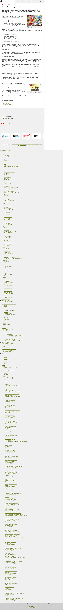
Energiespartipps (7, 195)
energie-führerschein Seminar (9, 339)
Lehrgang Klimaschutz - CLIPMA (11, 484)
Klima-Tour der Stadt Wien (10, 498)
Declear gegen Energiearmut (10, 543)
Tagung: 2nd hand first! (9, 505)
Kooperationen (6, 359)
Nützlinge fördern (7, 235)
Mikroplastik (6, 161)
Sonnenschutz (6, 245)
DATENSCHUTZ (24, 144)
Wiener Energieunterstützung (11, 472)
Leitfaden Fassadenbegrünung (11, 406)
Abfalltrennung (7, 155)
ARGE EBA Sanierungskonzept (11, 435)
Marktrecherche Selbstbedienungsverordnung (14, 408)
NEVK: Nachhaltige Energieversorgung (12, 457)
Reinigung (4, 328)
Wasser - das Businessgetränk (11, 601)
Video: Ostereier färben (9, 423)
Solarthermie (6, 180)
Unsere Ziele (6, 355)
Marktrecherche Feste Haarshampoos (12, 410)
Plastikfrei (6, 165)
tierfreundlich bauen (8, 274)
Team (3, 365)
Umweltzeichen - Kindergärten (11, 595)
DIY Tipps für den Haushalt (9, 191)
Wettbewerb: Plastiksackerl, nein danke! (13, 429)
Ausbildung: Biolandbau (9, 476)
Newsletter (6, 374)
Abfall (3, 154)
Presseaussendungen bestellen (10, 378)
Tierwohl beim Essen (8, 285)
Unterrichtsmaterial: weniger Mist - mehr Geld (14, 516)
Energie (3, 194)
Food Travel (7, 497)
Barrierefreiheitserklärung (34, 144)
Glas (4, 159)
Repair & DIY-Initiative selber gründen (11, 166)
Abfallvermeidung (7, 156)
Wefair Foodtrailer (8, 529)
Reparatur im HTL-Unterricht (10, 499)
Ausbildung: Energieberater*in (11, 478)
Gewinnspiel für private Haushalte (11, 368)
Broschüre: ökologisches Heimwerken (12, 386)
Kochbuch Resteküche (9, 401)
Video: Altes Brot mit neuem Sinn (11, 422)
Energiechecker (8, 440)
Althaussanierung (7, 170)
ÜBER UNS (3, 353)
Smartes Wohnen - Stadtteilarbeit (11, 467)
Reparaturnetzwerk (9, 462)
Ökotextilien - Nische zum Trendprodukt (12, 585)
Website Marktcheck (9, 427)
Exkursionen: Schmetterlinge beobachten (13, 493)
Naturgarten (6, 233)
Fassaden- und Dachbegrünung (10, 231)
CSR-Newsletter (5, 319)
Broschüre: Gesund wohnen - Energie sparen (13, 387)
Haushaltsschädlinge (8, 292)
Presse (21, 145)
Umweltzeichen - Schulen (10, 594)
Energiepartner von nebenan (10, 482)
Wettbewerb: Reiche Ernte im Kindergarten (13, 526)
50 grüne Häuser (8, 540)
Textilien (4, 277)
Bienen (6, 265)
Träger (5, 358)
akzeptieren (31, 606)
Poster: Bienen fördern (9, 415)
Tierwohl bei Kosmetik (8, 288)
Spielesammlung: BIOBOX (10, 502)
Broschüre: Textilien (9, 389)
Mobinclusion (7, 455)
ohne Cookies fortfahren (31, 607)
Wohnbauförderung (7, 183)
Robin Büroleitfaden (9, 588)
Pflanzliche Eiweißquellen (9, 222)
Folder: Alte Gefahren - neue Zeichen (12, 394)
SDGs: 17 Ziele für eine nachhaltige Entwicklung (13, 258)
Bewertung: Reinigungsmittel (10, 567)
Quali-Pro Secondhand (9, 587)
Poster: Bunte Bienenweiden (10, 416)
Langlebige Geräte (8, 452)
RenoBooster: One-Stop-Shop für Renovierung (14, 465)
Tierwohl (4, 284)
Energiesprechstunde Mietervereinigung (13, 442)
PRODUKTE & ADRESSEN (6, 300)
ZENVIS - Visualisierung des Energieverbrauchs (14, 537)
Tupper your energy (9, 468)
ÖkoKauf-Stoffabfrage (9, 310)
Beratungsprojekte (7, 431)
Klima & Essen (6, 248)
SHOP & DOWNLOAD (5, 299)
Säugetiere (6, 273)
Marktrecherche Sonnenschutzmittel (12, 411)
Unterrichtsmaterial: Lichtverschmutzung (13, 510)
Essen (3, 203)
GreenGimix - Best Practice (10, 314)
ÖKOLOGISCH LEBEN (5, 151)
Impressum (19, 144)
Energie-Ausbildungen (8, 334)
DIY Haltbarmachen (7, 186)
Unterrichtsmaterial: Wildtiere (11, 518)
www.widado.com (29, 95)
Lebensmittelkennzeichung (9, 215)
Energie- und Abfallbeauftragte (11, 571)
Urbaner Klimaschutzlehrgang (10, 486)
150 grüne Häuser (8, 434)
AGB (41, 144)
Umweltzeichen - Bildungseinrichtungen (12, 592)
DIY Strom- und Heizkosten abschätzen (11, 192)
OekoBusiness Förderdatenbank (11, 583)
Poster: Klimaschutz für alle (10, 421)
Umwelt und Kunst (8, 508)
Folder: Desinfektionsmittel (10, 397)
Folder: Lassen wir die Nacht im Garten (12, 396)
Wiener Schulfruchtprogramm (11, 530)
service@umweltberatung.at (7, 104)
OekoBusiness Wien (6, 324)
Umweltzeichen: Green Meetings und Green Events (15, 593)
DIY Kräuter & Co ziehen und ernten (11, 187)
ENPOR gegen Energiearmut (10, 544)
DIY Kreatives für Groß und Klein (10, 188)
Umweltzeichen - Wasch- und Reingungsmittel (14, 598)
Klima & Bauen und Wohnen (9, 253)
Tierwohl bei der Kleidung (9, 286)
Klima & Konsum (6, 4)
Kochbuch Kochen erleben (10, 400)
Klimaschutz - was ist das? (9, 256)
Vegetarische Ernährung (8, 224)
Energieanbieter (7, 199)
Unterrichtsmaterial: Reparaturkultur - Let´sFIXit (14, 514)
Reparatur (6, 167)
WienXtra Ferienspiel (9, 527)
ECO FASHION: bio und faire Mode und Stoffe (12, 278)
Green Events (5, 325)
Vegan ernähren (7, 223)
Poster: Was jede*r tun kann (10, 420)
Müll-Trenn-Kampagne (9, 576)
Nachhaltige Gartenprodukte (10, 577)
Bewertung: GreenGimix (9, 566)
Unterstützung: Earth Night (10, 461)
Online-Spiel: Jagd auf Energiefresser (12, 500)
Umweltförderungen (6, 331)
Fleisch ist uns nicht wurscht (9, 208)
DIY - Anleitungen (5, 185)
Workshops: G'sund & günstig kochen (12, 534)
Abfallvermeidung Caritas (10, 558)
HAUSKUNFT (7, 446)
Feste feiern (6, 207)
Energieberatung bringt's (10, 439)
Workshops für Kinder (9, 532)
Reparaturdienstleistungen (7, 329)
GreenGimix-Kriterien (9, 313)
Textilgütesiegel (7, 280)
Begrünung (4, 305)
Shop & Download (19, 1)
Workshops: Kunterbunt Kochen (11, 535)
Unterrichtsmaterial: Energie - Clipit (12, 509)
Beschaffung (4, 306)
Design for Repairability (9, 492)
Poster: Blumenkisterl (9, 417)
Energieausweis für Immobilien (10, 198)
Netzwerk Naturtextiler (9, 579)
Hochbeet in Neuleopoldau (10, 447)
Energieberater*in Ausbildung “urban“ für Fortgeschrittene (15, 336)
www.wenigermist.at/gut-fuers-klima (12, 84)
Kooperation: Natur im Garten (10, 402)
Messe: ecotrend (8, 412)
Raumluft (4, 326)
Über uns (40, 1)
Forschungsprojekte (8, 539)
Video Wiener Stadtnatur (10, 520)
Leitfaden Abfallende (9, 404)
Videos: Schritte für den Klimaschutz (11, 254)
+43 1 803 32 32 (5, 103)
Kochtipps (6, 213)
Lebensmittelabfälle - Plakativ (10, 453)
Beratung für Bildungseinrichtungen (9, 349)
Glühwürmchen (8, 266)
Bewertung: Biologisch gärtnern (11, 564)
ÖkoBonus (7, 582)
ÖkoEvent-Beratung (9, 458)
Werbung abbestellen (8, 297)
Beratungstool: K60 (9, 437)
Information (6, 383)
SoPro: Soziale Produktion (10, 590)
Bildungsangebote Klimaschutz (11, 490)
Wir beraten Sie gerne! (5, 150)
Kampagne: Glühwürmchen (10, 399)
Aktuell (3, 153)
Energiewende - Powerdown (10, 569)
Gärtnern (4, 226)
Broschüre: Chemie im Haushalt (11, 385)
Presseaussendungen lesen (9, 377)
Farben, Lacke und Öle (8, 291)
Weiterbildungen (5, 333)
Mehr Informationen (31, 608)
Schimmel (6, 296)
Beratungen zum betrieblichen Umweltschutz (13, 561)
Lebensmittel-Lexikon (8, 217)
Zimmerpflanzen (7, 237)
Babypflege (6, 240)
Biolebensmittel (7, 204)
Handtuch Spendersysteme (10, 573)
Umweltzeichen (5, 330)
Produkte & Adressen (26, 1)
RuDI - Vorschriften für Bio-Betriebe (12, 584)
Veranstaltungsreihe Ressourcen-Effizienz (13, 599)
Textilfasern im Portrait (8, 282)
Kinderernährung (7, 212)
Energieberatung (7, 196)
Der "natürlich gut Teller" (9, 568)
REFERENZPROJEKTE (6, 381)
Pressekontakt (7, 379)
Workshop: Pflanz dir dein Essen (11, 536)
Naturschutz (4, 260)
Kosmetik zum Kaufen (8, 244)
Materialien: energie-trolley (10, 481)
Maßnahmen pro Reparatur (10, 549)
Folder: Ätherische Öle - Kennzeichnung (12, 395)
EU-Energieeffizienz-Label (9, 200)
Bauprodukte (6, 173)
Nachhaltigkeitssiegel (9, 578)
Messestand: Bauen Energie (10, 413)
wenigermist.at (8, 85)
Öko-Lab (6, 580)
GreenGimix (6, 312)
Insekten (5, 262)
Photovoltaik (6, 179)
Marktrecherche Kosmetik (10, 407)
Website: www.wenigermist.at (11, 524)
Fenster (5, 175)
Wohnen (4, 289)
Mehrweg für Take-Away (9, 574)
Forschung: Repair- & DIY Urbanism (11, 547)
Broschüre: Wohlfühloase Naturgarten (12, 391)
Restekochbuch (8, 589)
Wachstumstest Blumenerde (10, 554)
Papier (5, 162)
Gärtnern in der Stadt (8, 232)
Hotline (5, 373)
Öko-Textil (6, 317)
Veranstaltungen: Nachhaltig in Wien (12, 519)
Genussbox (7, 572)
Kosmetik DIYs (6, 241)
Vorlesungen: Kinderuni (9, 521)
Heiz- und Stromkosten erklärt (10, 201)
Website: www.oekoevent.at (10, 426)
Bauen (3, 169)
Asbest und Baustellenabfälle (9, 172)
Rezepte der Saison (7, 220)
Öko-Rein (5, 309)
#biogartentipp (6, 227)
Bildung (5, 488)
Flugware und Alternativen (9, 209)
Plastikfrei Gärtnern (7, 236)
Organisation (4, 354)
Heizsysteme (6, 178)
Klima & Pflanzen (7, 252)
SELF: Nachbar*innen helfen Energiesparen (13, 466)
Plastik (5, 164)
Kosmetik (4, 239)
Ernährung (4, 320)
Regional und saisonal (8, 219)
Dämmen (5, 174)
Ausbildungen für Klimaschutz (9, 257)
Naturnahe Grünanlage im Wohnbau (12, 456)
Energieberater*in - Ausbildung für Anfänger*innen (13, 335)
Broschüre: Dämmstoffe (9, 390)
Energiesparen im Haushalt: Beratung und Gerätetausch (16, 441)
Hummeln (7, 267)
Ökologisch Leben (11, 1)
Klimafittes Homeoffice (8, 293)
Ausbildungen (6, 475)
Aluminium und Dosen (8, 157)
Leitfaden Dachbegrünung (10, 405)
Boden (5, 228)
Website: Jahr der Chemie (10, 424)
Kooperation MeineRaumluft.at (11, 451)
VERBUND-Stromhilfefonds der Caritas (12, 471)
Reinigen (5, 294)
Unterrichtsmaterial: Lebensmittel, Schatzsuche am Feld (16, 515)
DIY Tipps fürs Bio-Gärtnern (9, 190)
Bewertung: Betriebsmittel (10, 563)
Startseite (15, 144)
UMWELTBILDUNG (5, 342)
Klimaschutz (4, 247)
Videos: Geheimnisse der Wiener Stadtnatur (12, 344)
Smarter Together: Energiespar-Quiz (12, 504)
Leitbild (5, 357)
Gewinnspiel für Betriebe (10, 370)
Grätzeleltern (7, 485)
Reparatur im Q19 (8, 463)
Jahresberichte (7, 360)
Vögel (5, 275)
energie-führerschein (9, 479)
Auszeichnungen (7, 362)
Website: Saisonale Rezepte (10, 428)
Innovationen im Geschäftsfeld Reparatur (13, 548)
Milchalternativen (7, 218)
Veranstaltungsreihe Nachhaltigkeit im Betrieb (13, 340)
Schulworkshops (5, 346)
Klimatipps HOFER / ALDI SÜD (11, 450)
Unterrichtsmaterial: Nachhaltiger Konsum (13, 513)
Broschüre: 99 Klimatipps (10, 392)
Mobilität (4, 323)
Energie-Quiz (7, 444)
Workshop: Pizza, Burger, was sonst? (12, 531)
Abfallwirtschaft (5, 302)
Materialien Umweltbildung (7, 343)
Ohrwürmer (7, 270)
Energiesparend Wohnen (10, 545)
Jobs (18, 145)
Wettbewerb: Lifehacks (9, 525)
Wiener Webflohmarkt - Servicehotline (12, 473)
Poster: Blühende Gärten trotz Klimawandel (13, 418)
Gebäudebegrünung (7, 177)
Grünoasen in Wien (8, 445)
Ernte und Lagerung (7, 206)
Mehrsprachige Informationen (8, 351)
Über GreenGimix (8, 315)
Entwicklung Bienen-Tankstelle (11, 494)
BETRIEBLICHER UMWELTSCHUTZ (8, 301)
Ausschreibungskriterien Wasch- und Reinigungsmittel (15, 557)
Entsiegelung (6, 230)
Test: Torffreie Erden (9, 553)
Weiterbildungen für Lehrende (8, 347)
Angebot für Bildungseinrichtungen (9, 304)
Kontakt (24, 145)
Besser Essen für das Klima (10, 562)
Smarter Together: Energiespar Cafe (12, 503)
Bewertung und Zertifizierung (8, 307)
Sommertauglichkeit (8, 182)
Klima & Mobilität (7, 251)
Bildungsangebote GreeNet (10, 489)
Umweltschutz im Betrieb (9, 556)
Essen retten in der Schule (10, 495)
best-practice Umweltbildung (8, 350)
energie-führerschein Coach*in (11, 480)
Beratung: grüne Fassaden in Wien (11, 436)
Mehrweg (5, 160)
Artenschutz (6, 261)
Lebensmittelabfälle (7, 214)
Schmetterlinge (8, 268)
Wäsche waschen (7, 281)
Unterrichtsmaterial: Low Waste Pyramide (13, 511)
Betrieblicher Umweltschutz (33, 1)
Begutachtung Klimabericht (10, 542)
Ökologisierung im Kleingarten (11, 460)
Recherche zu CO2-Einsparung (11, 550)
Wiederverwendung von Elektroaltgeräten (13, 600)
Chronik (4, 366)
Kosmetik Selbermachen (8, 243)
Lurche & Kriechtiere (8, 272)
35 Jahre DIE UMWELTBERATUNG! (10, 367)
